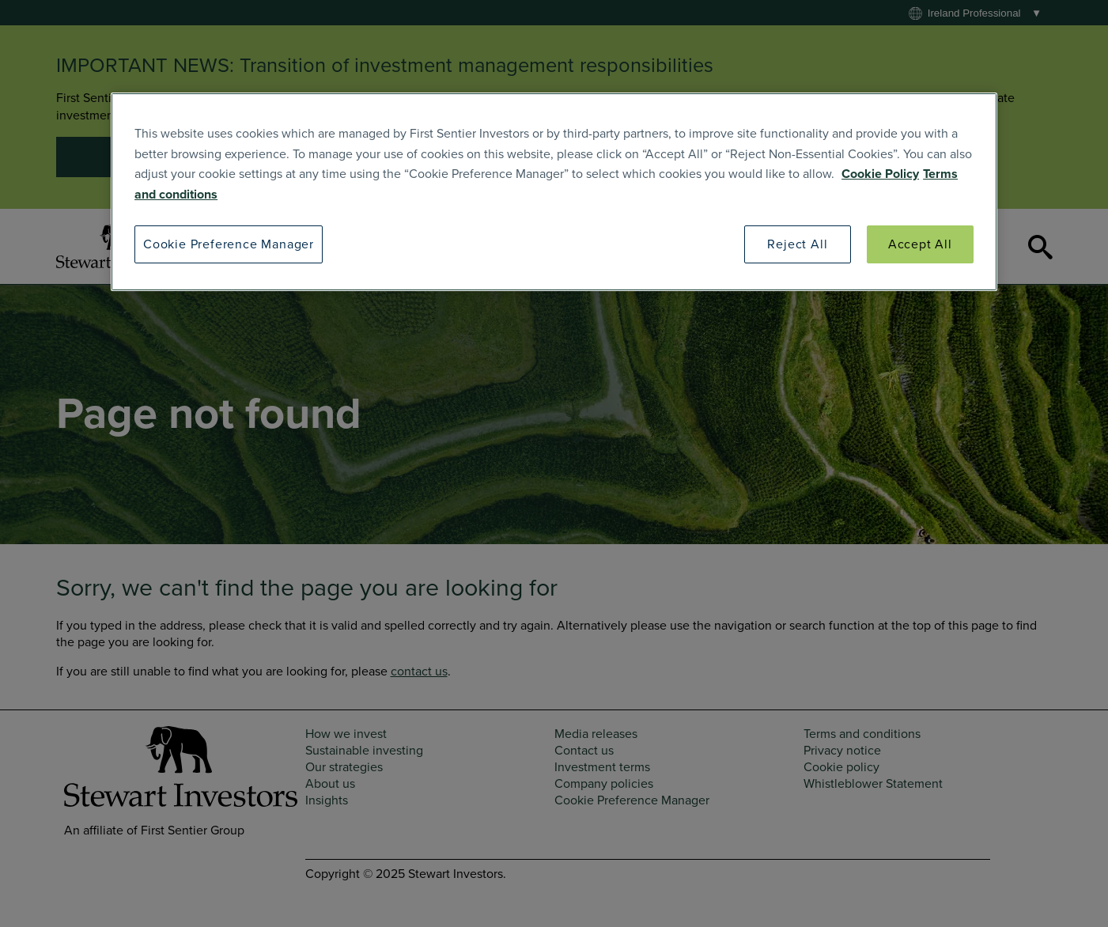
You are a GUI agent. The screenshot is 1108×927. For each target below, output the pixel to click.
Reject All (797, 244)
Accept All (920, 244)
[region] (554, 192)
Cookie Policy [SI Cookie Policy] (880, 174)
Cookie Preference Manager (228, 244)
